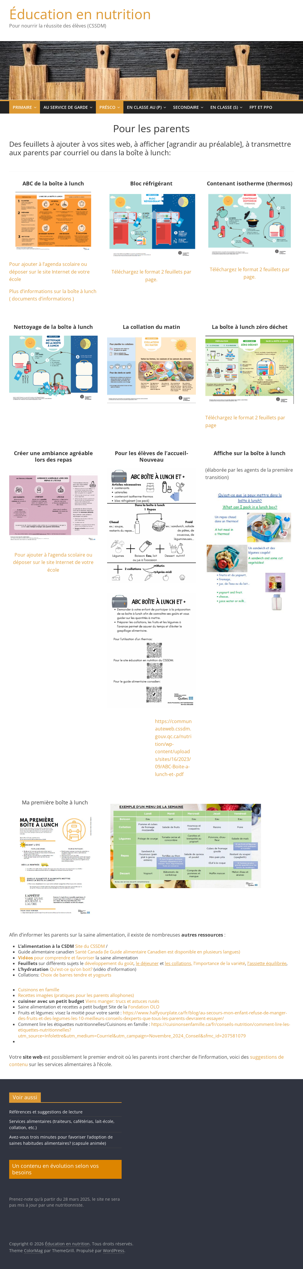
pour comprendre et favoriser (56, 958)
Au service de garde (65, 107)
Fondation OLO (143, 1007)
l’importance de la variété (219, 963)
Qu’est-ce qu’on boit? (71, 969)
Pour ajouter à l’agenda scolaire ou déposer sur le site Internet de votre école (49, 271)
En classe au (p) (144, 107)
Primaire (22, 107)
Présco (107, 107)
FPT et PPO (260, 107)
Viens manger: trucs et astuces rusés (122, 1001)
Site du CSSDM (90, 946)
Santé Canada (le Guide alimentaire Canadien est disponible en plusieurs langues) (157, 952)
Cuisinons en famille (38, 989)
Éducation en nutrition (80, 14)
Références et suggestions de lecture (46, 1112)
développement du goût (109, 963)
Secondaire (186, 107)
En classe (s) (224, 107)
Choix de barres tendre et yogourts (76, 975)
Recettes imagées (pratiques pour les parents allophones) (76, 995)
